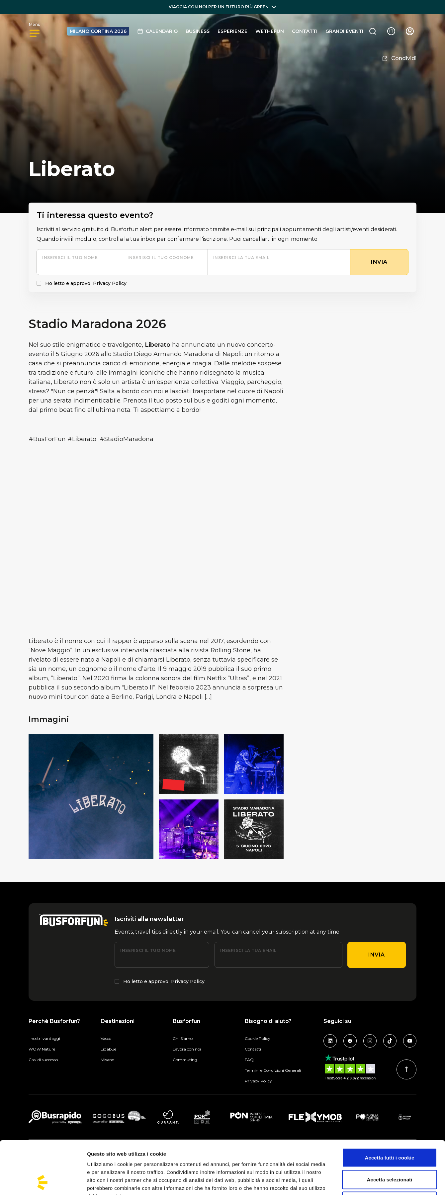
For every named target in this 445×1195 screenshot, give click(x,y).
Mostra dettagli (349, 1182)
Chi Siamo (183, 1038)
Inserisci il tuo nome (70, 257)
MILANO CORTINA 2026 (98, 31)
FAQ (249, 1059)
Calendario (157, 31)
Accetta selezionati (389, 1130)
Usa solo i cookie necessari (390, 1151)
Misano (107, 1059)
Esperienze (232, 31)
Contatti (304, 31)
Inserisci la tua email (241, 257)
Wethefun (269, 31)
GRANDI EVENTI (344, 31)
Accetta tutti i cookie (389, 1108)
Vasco (106, 1038)
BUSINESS (198, 31)
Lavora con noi (187, 1049)
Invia (376, 955)
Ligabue (108, 1049)
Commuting (185, 1059)
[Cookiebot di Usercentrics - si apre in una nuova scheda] (43, 1182)
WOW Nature (42, 1049)
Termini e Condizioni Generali (273, 1070)
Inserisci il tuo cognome (161, 257)
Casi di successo (43, 1059)
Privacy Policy (110, 283)
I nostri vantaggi (44, 1038)
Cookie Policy (257, 1038)
